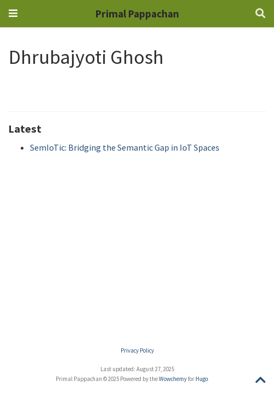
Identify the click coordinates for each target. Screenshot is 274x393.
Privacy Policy (137, 350)
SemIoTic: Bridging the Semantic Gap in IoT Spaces (124, 147)
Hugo (201, 379)
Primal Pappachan (137, 13)
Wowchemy (173, 379)
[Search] (260, 14)
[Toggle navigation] (13, 13)
